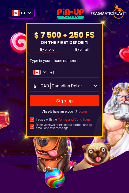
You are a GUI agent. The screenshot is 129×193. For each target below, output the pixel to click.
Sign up (64, 101)
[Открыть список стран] (40, 72)
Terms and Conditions (74, 119)
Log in (83, 112)
